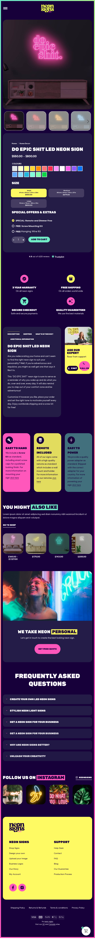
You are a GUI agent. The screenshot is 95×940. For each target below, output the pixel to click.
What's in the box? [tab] (46, 334)
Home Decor (25, 143)
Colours (17, 164)
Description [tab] (14, 334)
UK (43, 926)
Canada (52, 926)
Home (14, 143)
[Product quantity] (18, 240)
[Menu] (5, 8)
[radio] (14, 168)
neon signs (48, 923)
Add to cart (39, 239)
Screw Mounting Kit (32, 226)
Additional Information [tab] (22, 339)
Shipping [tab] (28, 334)
